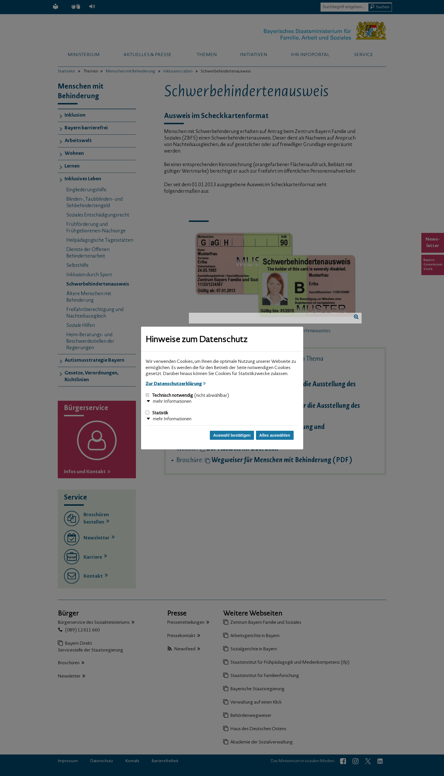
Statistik (157, 413)
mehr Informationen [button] (172, 401)
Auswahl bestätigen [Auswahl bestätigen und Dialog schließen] (231, 435)
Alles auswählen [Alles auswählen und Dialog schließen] (274, 435)
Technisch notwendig (187, 395)
